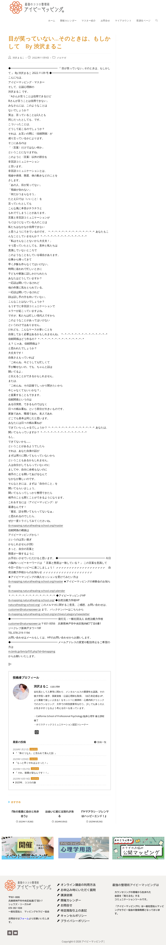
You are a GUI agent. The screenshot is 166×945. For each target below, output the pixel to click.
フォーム (24, 918)
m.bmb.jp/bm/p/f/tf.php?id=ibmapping (31, 651)
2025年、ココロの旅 (25, 782)
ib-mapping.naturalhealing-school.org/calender (36, 591)
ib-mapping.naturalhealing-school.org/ (31, 600)
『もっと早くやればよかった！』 (32, 762)
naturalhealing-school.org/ (24, 605)
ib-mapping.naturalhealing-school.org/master (35, 525)
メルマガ (61, 57)
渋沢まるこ (18, 57)
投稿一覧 (100, 742)
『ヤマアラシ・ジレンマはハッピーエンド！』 (94, 814)
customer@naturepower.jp (24, 609)
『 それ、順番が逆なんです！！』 (32, 772)
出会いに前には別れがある (59, 814)
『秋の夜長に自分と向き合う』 (24, 814)
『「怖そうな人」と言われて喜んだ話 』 (36, 753)
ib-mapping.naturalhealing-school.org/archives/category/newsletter (49, 614)
